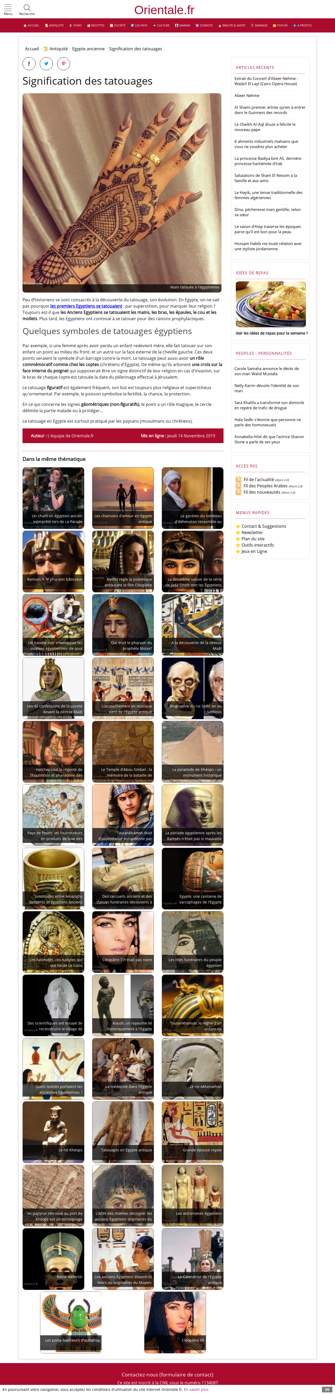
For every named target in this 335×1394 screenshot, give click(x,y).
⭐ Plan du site (250, 539)
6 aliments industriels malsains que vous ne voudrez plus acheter (266, 144)
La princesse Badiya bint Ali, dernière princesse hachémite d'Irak (267, 161)
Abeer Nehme (246, 95)
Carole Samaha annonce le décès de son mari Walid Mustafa (266, 371)
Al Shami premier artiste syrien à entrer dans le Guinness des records (269, 110)
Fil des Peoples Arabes (261, 486)
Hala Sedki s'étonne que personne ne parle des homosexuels (267, 422)
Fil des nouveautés (257, 492)
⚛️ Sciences (204, 25)
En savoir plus (196, 1389)
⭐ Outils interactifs (254, 545)
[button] (8, 10)
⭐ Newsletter (249, 532)
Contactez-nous (140, 1374)
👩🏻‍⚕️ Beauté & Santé (231, 25)
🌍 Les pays (139, 25)
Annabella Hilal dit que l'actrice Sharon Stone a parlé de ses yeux (269, 439)
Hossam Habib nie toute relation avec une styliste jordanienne (268, 246)
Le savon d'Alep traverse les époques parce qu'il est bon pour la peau (267, 229)
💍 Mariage (258, 25)
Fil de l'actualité (254, 479)
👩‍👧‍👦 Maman (182, 25)
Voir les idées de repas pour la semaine (270, 333)
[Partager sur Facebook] (29, 63)
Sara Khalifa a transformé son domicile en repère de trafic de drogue (269, 405)
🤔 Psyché (280, 25)
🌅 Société (117, 25)
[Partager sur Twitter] (46, 63)
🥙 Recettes (95, 25)
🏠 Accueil (31, 25)
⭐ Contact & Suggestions (260, 526)
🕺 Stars (75, 25)
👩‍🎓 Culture (161, 25)
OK (327, 1389)
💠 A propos (302, 25)
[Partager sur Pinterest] (63, 63)
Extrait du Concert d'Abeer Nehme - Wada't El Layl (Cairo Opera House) (266, 81)
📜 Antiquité (54, 25)
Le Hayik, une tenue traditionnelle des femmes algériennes (268, 195)
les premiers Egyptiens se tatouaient (86, 306)
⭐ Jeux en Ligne (251, 551)
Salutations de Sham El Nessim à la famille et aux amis (265, 178)
